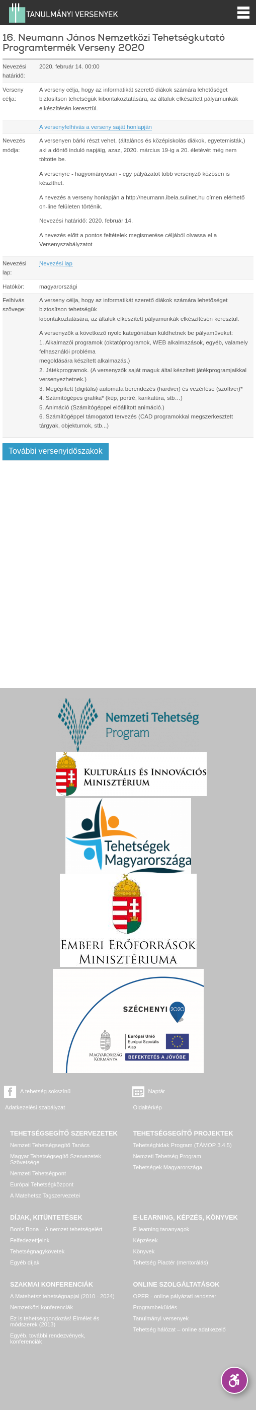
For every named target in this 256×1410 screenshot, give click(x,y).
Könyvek (144, 1251)
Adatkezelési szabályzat (35, 1107)
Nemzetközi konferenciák (41, 1307)
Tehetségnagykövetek (37, 1251)
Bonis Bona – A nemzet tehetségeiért (56, 1229)
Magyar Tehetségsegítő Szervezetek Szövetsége (55, 1159)
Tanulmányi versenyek (161, 1318)
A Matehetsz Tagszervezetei (45, 1195)
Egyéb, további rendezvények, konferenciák (48, 1338)
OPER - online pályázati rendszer (174, 1296)
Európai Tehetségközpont (41, 1184)
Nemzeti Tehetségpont (38, 1173)
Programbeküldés (155, 1307)
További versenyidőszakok (56, 451)
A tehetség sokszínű (45, 1091)
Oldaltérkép (147, 1107)
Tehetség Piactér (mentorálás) (170, 1262)
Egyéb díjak (24, 1262)
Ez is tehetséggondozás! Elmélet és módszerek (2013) (54, 1321)
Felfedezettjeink (29, 1240)
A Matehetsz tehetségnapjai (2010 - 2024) (62, 1296)
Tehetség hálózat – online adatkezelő (179, 1329)
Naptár (156, 1091)
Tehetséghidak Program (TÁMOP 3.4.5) (182, 1145)
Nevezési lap (55, 263)
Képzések (145, 1240)
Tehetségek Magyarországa (167, 1167)
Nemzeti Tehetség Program (167, 1156)
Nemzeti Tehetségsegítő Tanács (50, 1145)
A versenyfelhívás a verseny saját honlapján (95, 127)
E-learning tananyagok (161, 1229)
